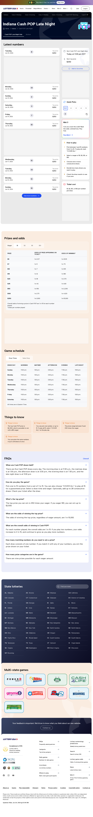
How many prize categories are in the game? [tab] (46, 554)
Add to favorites (75, 69)
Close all (86, 458)
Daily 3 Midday (16, 15)
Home (21, 8)
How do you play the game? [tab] (46, 482)
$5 (32, 245)
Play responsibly (24, 788)
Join (77, 8)
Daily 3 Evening (30, 15)
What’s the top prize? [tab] (46, 499)
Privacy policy (52, 788)
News (53, 8)
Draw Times (13, 358)
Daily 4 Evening (57, 15)
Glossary (35, 788)
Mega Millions (38, 8)
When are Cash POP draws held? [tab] (46, 465)
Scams (14, 788)
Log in (85, 8)
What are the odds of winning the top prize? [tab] (46, 513)
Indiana (6, 15)
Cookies (63, 788)
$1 (17, 245)
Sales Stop (26, 358)
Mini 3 (59, 8)
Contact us (46, 728)
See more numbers (31, 196)
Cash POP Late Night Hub (13, 34)
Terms (43, 788)
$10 (40, 245)
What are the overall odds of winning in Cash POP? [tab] (46, 525)
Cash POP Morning (72, 15)
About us (6, 788)
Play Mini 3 (68, 135)
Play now (61, 2)
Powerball (28, 8)
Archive (28, 34)
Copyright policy (74, 788)
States (47, 8)
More (65, 8)
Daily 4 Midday (43, 15)
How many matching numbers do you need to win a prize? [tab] (46, 540)
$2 (25, 245)
